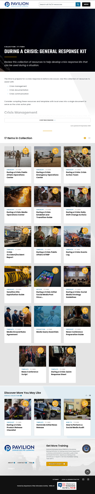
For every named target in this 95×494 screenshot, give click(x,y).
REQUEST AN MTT (56, 464)
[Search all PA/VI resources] (57, 4)
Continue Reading (47, 120)
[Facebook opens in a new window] (83, 479)
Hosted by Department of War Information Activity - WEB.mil (35, 486)
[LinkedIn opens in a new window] (88, 479)
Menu (86, 4)
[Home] (16, 4)
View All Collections (12, 395)
